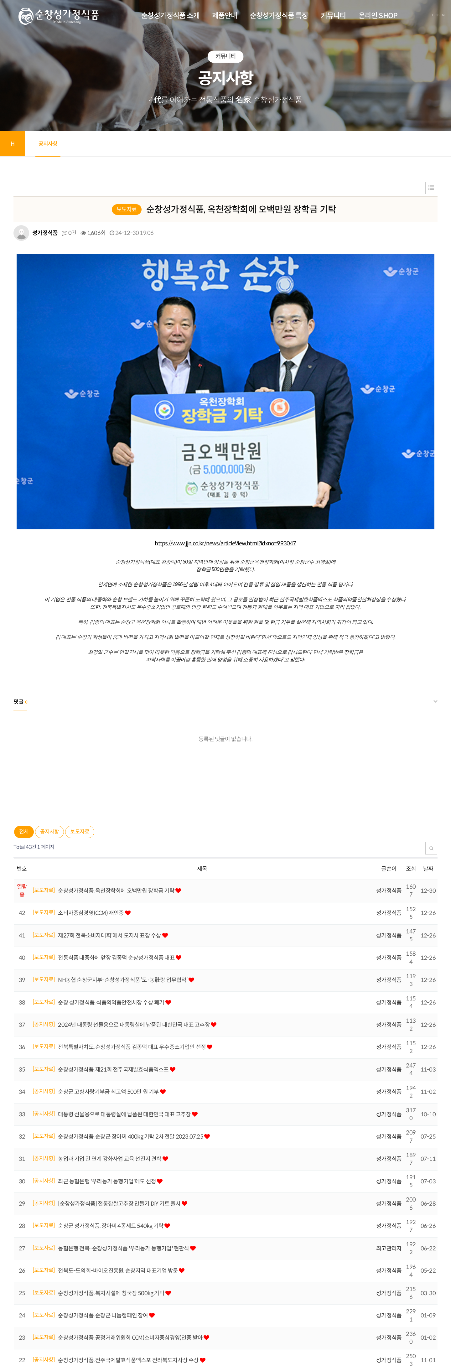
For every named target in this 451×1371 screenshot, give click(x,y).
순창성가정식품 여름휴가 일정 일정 (98, 1253)
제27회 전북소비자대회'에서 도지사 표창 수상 (110, 783)
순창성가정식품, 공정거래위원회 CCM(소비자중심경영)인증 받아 (131, 1186)
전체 (24, 680)
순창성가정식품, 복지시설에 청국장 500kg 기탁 (111, 1141)
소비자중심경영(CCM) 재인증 (91, 761)
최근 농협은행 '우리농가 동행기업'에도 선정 (107, 1029)
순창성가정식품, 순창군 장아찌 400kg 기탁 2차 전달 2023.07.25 (131, 985)
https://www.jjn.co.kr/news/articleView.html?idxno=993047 (225, 391)
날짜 (428, 717)
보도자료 (79, 680)
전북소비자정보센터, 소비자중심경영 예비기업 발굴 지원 (121, 1275)
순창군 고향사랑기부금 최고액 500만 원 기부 (109, 940)
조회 (411, 717)
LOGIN (438, 15)
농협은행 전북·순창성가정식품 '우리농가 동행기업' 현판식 (124, 1096)
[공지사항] (44, 873)
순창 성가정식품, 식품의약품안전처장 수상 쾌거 (111, 851)
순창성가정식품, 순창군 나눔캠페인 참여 (103, 1164)
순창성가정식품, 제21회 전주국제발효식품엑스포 (113, 918)
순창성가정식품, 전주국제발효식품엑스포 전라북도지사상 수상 (129, 1208)
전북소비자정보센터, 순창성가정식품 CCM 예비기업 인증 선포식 (130, 1231)
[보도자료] (44, 738)
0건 (69, 233)
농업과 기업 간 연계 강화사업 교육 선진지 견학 (110, 1007)
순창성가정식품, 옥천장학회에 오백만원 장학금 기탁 (116, 739)
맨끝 (39, 1295)
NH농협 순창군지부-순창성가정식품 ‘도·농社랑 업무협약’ (123, 828)
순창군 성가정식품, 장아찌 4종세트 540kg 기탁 (111, 1074)
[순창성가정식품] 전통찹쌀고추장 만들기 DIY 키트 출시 (119, 1052)
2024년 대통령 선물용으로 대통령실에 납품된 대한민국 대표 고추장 (134, 873)
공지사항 (48, 144)
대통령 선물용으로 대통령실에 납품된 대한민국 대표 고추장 (125, 962)
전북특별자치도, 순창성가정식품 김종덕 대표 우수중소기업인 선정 (132, 895)
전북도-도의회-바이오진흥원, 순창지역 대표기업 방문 (118, 1119)
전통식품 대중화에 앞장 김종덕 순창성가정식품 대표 (117, 806)
